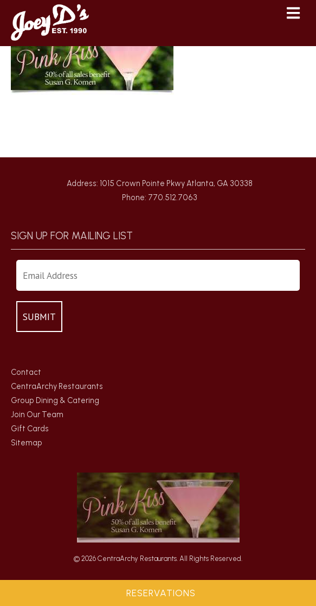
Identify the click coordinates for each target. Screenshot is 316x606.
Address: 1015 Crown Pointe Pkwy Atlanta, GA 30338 (160, 183)
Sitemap (26, 443)
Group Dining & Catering (55, 400)
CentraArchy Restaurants (57, 386)
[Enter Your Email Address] (158, 275)
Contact (26, 372)
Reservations (161, 593)
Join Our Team (37, 414)
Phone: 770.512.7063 (159, 197)
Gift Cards (30, 428)
